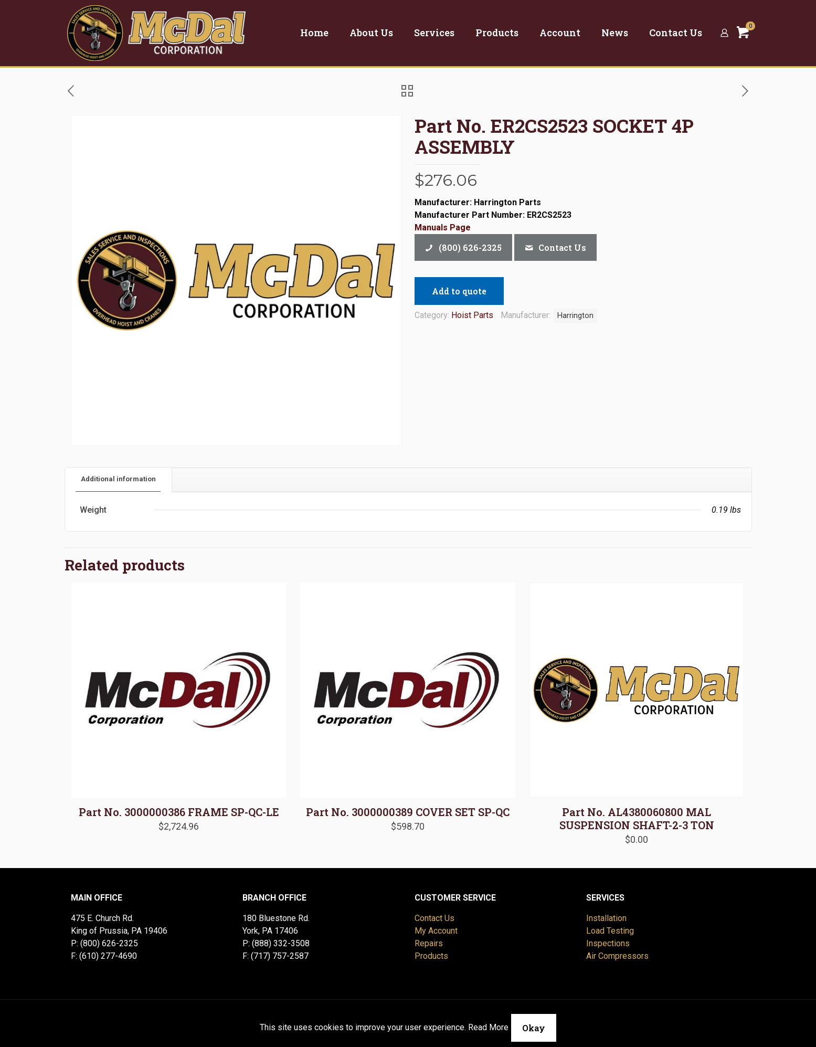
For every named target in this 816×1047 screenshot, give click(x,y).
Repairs (429, 943)
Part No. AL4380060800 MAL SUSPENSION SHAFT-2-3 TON (636, 818)
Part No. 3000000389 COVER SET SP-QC (408, 812)
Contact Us (434, 918)
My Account (436, 931)
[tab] (118, 479)
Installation (606, 918)
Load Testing (610, 931)
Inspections (608, 943)
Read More (488, 1027)
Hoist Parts (472, 315)
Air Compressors (617, 956)
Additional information (118, 479)
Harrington (575, 315)
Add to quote (459, 291)
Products (431, 956)
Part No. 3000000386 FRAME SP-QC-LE (179, 812)
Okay (533, 1027)
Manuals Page (443, 227)
